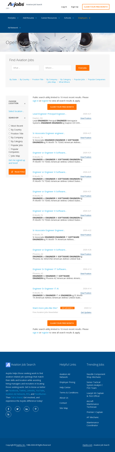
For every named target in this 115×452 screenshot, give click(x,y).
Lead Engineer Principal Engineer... (49, 113)
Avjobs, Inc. (20, 445)
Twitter (22, 390)
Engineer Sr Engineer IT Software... (50, 269)
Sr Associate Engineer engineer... (49, 133)
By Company (51, 79)
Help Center (65, 387)
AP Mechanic (93, 417)
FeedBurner (40, 394)
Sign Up (74, 6)
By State (13, 79)
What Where (64, 82)
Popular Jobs (79, 79)
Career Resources (50, 18)
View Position (85, 118)
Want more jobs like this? (45, 307)
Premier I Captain (95, 412)
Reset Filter (18, 171)
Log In (64, 6)
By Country (24, 79)
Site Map (64, 408)
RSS (28, 394)
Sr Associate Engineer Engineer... (49, 230)
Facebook (13, 390)
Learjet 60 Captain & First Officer (95, 394)
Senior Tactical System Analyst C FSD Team (95, 385)
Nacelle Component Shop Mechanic (96, 375)
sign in (36, 100)
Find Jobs (13, 18)
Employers (84, 18)
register (45, 100)
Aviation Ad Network (15, 394)
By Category (65, 79)
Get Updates (86, 312)
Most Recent (16, 125)
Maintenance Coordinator (93, 424)
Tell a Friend (16, 397)
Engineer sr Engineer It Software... (49, 152)
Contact (63, 403)
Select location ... (16, 111)
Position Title (37, 79)
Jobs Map (52, 82)
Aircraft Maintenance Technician (93, 404)
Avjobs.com (87, 445)
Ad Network (14, 27)
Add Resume (30, 18)
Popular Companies (96, 79)
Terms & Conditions (69, 392)
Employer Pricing (67, 382)
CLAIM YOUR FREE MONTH (96, 6)
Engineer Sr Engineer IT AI (46, 288)
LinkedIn (31, 390)
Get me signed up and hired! (17, 161)
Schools (69, 18)
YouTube (40, 390)
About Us (64, 397)
